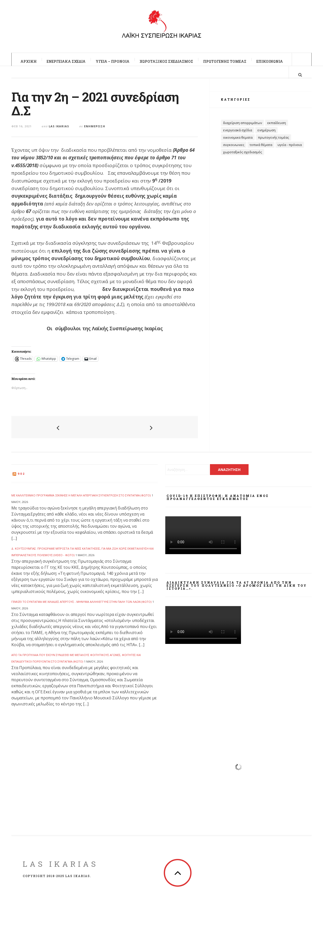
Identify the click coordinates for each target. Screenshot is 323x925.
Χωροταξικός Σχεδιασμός (166, 61)
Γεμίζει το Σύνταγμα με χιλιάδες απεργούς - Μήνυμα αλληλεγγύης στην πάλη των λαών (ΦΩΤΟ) (81, 606)
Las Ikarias (59, 130)
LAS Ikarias (60, 868)
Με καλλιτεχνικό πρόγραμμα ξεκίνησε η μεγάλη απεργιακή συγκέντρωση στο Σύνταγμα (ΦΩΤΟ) (81, 499)
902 (21, 478)
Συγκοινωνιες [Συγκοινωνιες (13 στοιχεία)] (233, 153)
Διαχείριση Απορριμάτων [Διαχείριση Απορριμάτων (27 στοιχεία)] (242, 131)
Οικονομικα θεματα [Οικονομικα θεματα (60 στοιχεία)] (238, 146)
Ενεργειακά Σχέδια (66, 61)
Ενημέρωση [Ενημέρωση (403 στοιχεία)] (266, 138)
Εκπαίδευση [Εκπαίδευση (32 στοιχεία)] (276, 131)
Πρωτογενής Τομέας (224, 61)
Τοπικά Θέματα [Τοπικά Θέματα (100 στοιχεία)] (261, 153)
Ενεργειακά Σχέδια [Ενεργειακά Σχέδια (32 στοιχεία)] (237, 138)
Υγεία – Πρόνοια (112, 61)
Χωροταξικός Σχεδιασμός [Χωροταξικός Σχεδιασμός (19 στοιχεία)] (242, 160)
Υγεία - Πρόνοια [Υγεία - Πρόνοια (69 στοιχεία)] (290, 153)
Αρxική (28, 61)
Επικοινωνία (269, 61)
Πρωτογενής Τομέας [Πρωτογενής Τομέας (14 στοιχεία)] (273, 146)
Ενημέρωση (94, 130)
